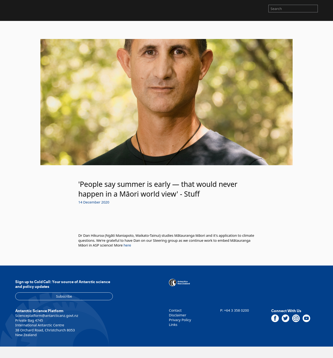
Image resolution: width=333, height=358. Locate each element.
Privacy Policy (180, 319)
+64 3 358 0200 (236, 310)
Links (173, 324)
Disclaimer (177, 315)
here (127, 245)
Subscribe (64, 296)
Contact (175, 310)
